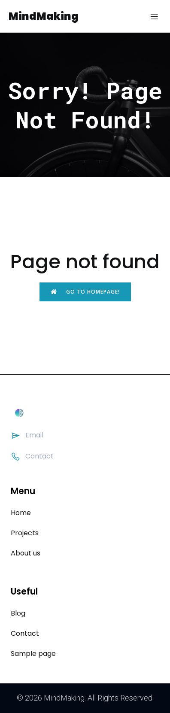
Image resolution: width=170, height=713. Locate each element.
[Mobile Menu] (154, 16)
